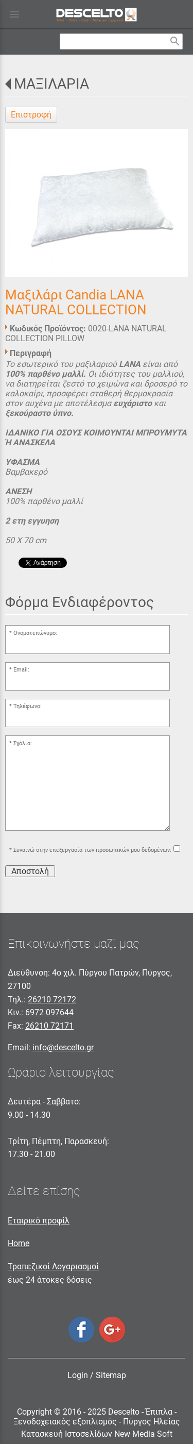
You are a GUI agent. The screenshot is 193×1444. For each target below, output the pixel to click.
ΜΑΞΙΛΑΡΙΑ (51, 83)
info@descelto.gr (63, 1047)
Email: (21, 669)
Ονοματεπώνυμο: (35, 633)
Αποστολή (30, 871)
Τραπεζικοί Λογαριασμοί (53, 1266)
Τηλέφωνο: (27, 706)
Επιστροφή (31, 115)
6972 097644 (49, 1012)
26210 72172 (52, 999)
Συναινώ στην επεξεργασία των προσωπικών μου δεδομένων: (92, 850)
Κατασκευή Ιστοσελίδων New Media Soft (96, 1434)
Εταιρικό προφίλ (38, 1220)
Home (18, 1243)
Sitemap (111, 1375)
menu (14, 14)
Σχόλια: (22, 743)
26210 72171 (49, 1026)
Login (77, 1375)
